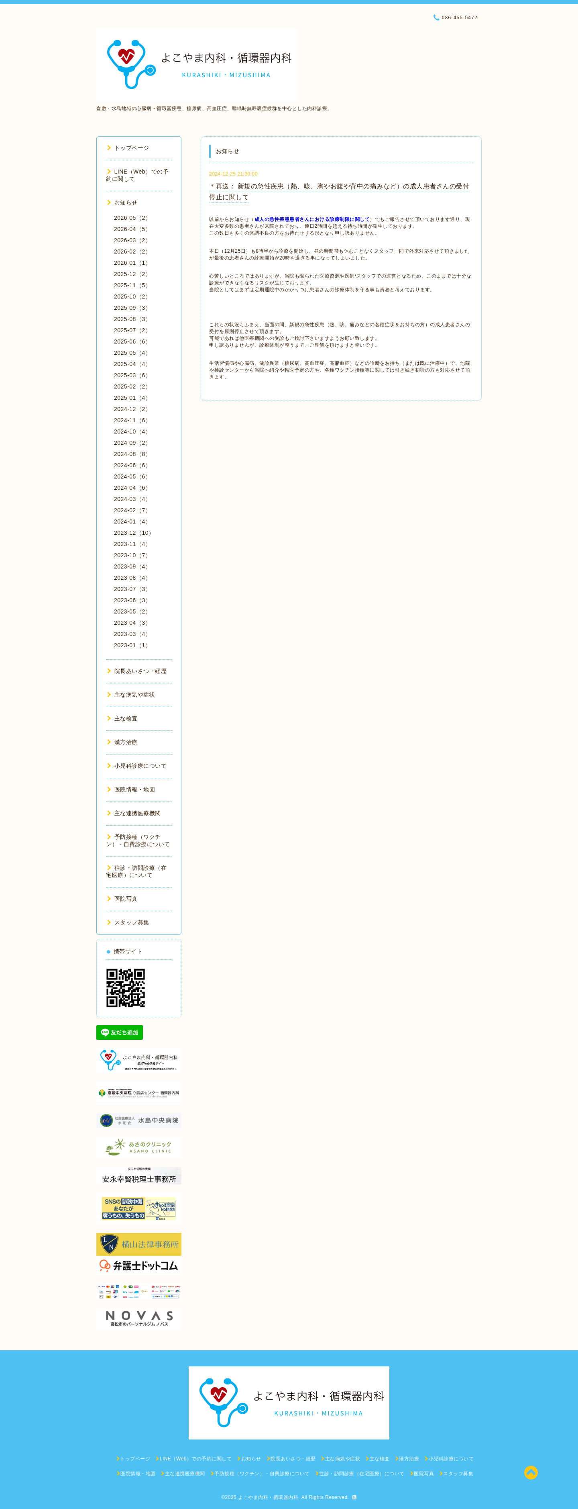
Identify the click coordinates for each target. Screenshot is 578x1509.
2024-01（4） (132, 521)
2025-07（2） (132, 330)
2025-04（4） (132, 364)
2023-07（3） (132, 589)
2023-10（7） (132, 555)
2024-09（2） (132, 443)
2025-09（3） (132, 308)
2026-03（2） (132, 240)
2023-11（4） (132, 544)
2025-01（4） (132, 398)
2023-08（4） (132, 578)
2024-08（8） (132, 454)
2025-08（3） (132, 319)
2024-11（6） (132, 420)
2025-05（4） (132, 353)
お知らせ (122, 202)
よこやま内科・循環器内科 (268, 1497)
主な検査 (122, 718)
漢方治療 (122, 742)
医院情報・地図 (131, 789)
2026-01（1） (132, 263)
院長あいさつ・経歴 (137, 671)
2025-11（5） (132, 285)
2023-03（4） (132, 634)
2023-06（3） (132, 600)
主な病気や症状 (131, 694)
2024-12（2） (132, 409)
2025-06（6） (132, 341)
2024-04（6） (132, 488)
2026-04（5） (132, 229)
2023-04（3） (132, 623)
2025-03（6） (132, 375)
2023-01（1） (132, 645)
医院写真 (122, 899)
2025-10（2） (132, 296)
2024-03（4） (132, 499)
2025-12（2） (132, 274)
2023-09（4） (132, 566)
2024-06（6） (132, 465)
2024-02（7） (132, 510)
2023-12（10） (134, 533)
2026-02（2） (132, 251)
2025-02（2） (132, 386)
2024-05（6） (132, 476)
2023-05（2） (132, 611)
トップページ (128, 148)
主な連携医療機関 (134, 813)
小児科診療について (137, 766)
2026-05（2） (132, 218)
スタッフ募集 (128, 922)
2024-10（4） (132, 431)
